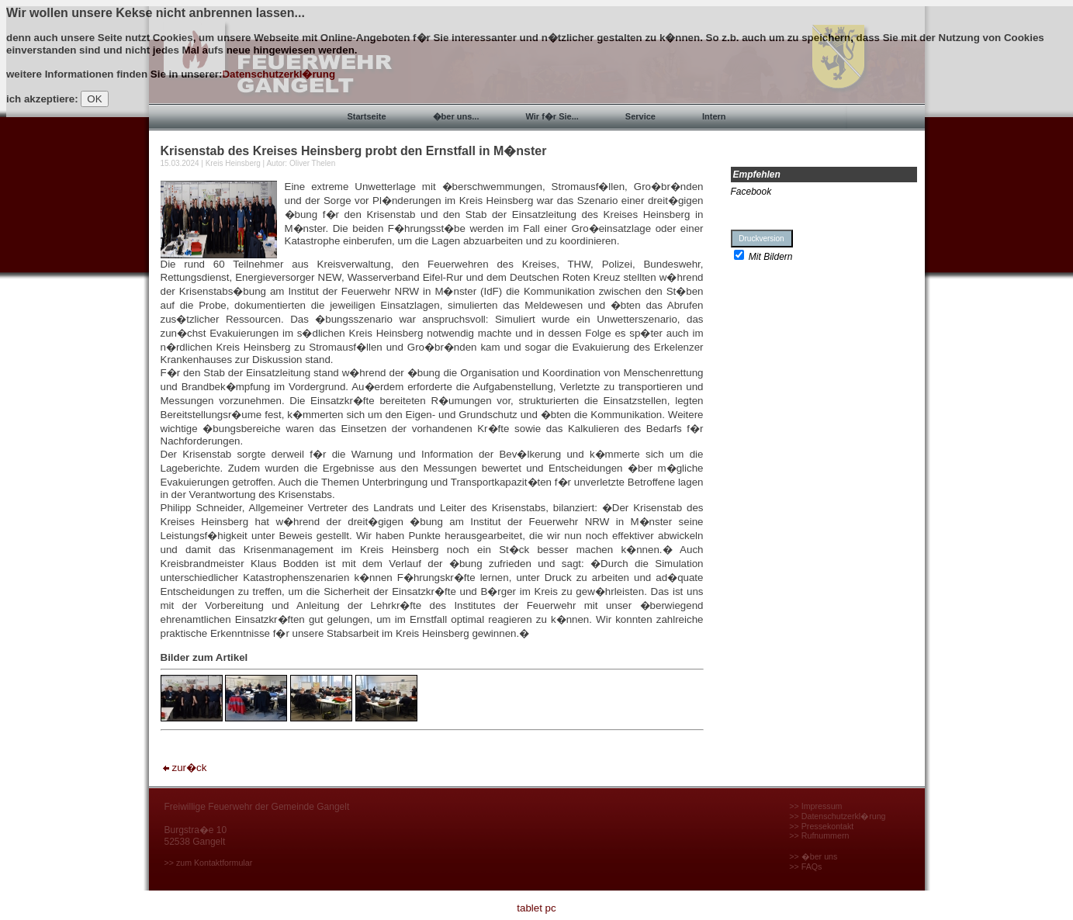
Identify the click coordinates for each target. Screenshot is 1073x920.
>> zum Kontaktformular (208, 862)
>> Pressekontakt (821, 826)
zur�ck (184, 767)
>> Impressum (815, 806)
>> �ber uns (813, 856)
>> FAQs (805, 866)
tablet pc (536, 908)
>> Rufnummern (819, 835)
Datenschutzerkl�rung (278, 74)
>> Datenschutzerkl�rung (837, 816)
